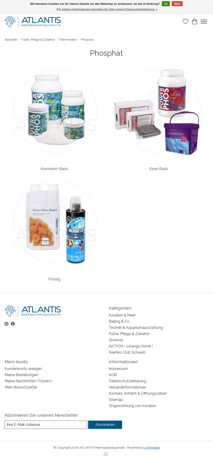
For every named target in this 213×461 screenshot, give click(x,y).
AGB (113, 375)
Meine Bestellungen (21, 375)
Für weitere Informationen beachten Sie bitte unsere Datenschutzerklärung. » (107, 9)
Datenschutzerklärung (127, 381)
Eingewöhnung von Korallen (132, 406)
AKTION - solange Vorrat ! (131, 346)
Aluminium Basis (54, 169)
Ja (165, 4)
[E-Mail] (46, 425)
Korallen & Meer (122, 315)
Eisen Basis (158, 169)
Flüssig (54, 279)
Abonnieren (105, 424)
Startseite (11, 39)
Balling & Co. (119, 321)
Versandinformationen (127, 387)
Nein (177, 4)
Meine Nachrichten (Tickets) (28, 381)
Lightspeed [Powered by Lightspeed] (152, 447)
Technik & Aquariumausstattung (136, 327)
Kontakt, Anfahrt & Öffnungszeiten (138, 393)
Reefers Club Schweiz (127, 352)
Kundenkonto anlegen (23, 368)
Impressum (118, 368)
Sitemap (116, 399)
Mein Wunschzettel (21, 387)
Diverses (116, 340)
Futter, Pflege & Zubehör (38, 39)
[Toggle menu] (203, 21)
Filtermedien (68, 39)
